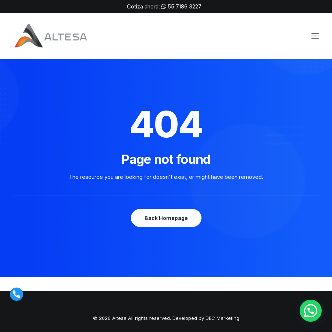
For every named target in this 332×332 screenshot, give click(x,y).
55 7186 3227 (184, 6)
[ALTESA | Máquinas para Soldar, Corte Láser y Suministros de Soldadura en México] (51, 36)
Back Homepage (166, 218)
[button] (311, 311)
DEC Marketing (222, 318)
